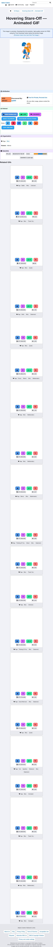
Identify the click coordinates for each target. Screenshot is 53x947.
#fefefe (32, 153)
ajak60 (13, 100)
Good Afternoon (23, 701)
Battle (23, 185)
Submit (11, 5)
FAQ (13, 931)
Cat (20, 769)
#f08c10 (36, 153)
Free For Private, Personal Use (37, 97)
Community (20, 5)
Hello (23, 314)
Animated (30, 794)
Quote (30, 267)
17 (29, 306)
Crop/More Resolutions (27, 118)
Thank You (31, 221)
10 (29, 641)
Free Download (9, 114)
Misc (8, 141)
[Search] (50, 2)
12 (29, 370)
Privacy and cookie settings (26, 939)
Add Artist (4, 99)
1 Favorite (35, 114)
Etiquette (11, 935)
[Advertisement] (26, 77)
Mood (27, 543)
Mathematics (36, 378)
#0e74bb (40, 153)
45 (29, 177)
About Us (7, 931)
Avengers (30, 921)
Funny (19, 378)
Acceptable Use (44, 931)
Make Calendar (8, 118)
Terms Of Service (32, 931)
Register (32, 5)
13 (29, 213)
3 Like (23, 114)
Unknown (33, 185)
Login (26, 5)
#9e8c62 (45, 153)
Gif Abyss (16, 11)
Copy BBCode (8, 127)
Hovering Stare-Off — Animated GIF (32, 11)
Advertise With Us (21, 935)
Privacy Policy (21, 931)
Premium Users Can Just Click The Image (26, 35)
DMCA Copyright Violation (36, 935)
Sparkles (25, 769)
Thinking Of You (20, 543)
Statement (33, 314)
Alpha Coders (5, 2)
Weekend (31, 769)
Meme (9, 145)
